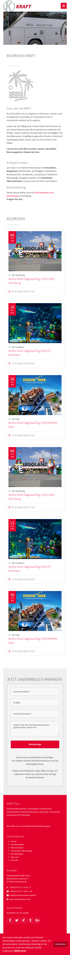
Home (13, 841)
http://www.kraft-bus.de (20, 899)
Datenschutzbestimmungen (38, 826)
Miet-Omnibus (17, 847)
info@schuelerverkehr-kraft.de (23, 895)
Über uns (15, 857)
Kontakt (14, 860)
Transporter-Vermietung (21, 851)
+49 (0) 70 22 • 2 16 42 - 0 (20, 887)
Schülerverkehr (17, 844)
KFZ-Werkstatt (17, 854)
